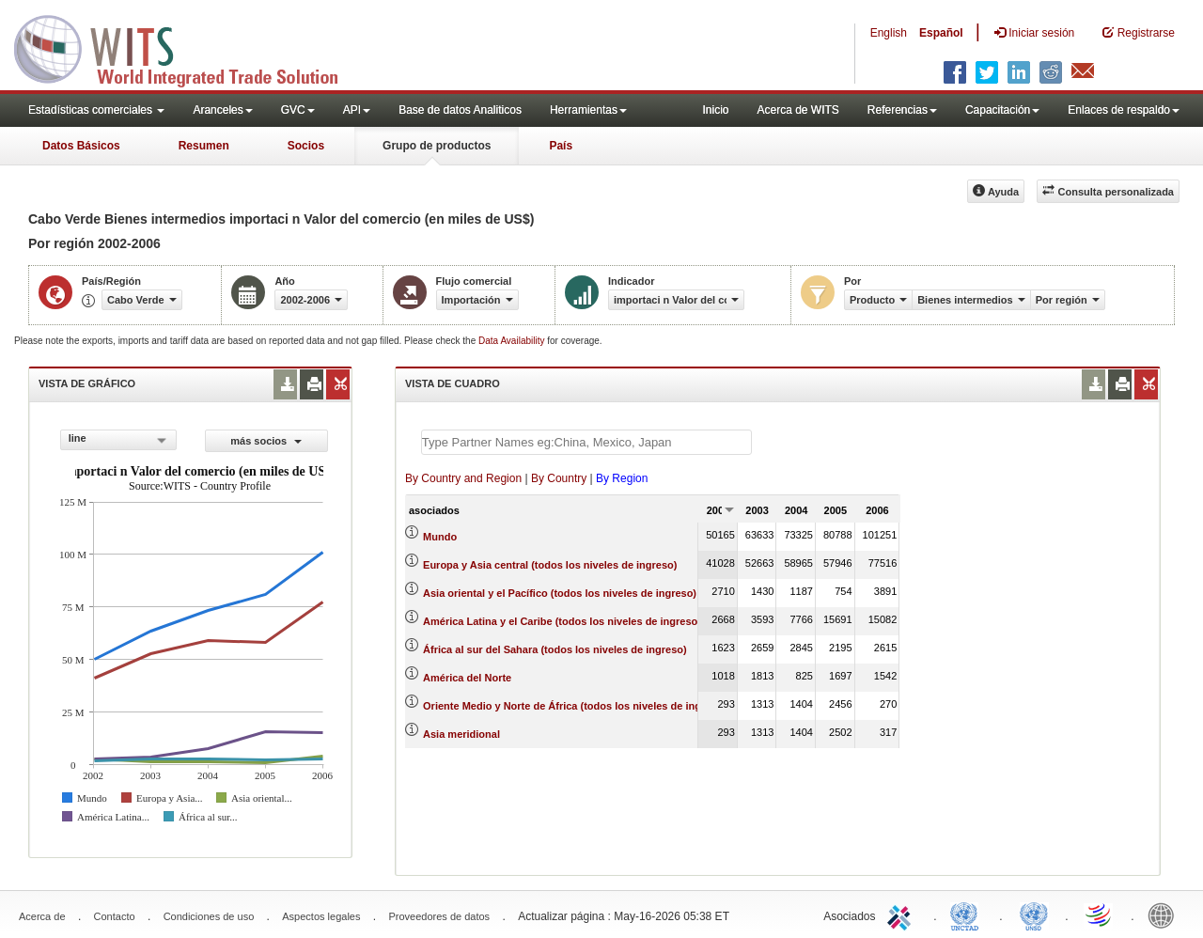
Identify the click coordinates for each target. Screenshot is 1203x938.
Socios (306, 145)
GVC (298, 110)
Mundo (440, 536)
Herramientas (588, 110)
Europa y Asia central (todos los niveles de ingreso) (550, 565)
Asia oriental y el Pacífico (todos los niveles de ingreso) (559, 593)
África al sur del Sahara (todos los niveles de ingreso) (555, 649)
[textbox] (586, 442)
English (888, 32)
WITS (188, 47)
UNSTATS (1034, 914)
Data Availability (512, 341)
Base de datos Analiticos (460, 110)
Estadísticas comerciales (96, 110)
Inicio (715, 110)
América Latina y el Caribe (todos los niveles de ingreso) (562, 621)
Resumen (204, 145)
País (560, 145)
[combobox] (118, 440)
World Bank (1165, 914)
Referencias (902, 110)
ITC (902, 914)
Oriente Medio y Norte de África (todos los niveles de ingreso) (574, 705)
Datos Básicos (81, 145)
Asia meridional (461, 734)
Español (941, 32)
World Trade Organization (1099, 914)
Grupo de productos (437, 145)
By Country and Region (463, 478)
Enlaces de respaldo (1124, 110)
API (356, 110)
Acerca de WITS (797, 110)
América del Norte (467, 677)
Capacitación (1002, 110)
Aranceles (222, 110)
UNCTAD (968, 914)
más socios (266, 440)
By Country (558, 478)
